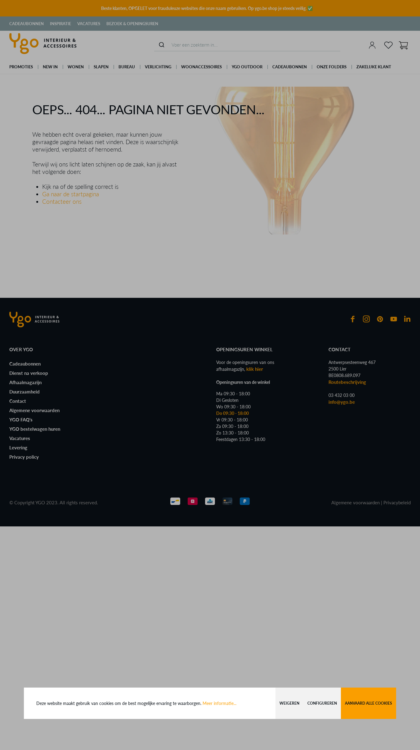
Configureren (322, 703)
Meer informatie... (219, 703)
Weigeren (289, 703)
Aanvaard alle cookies (368, 703)
